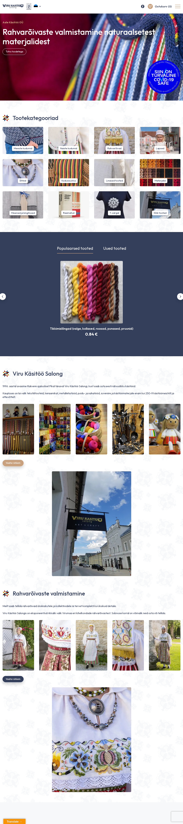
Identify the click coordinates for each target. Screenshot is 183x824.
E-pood (120, 817)
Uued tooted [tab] (114, 248)
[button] (37, 7)
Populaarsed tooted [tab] (75, 248)
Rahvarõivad (155, 817)
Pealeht (103, 817)
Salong (135, 817)
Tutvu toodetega (15, 51)
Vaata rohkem (14, 463)
